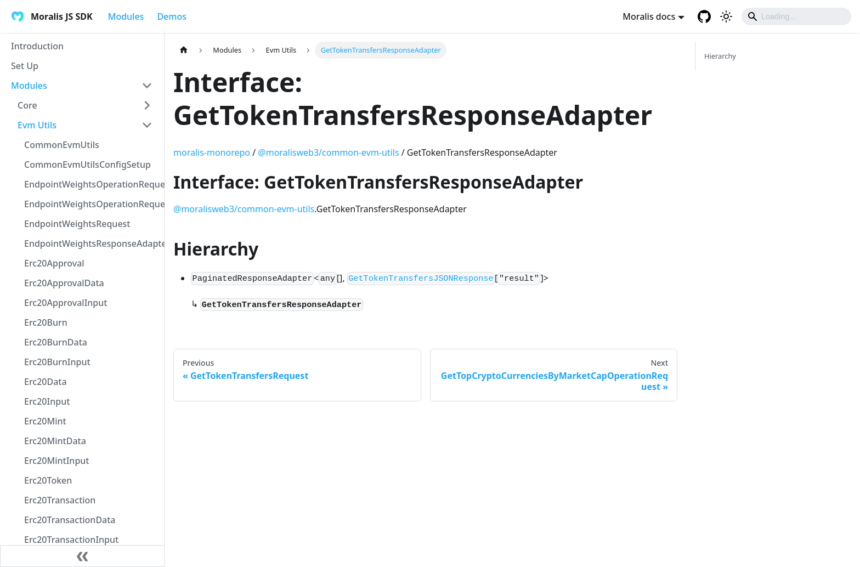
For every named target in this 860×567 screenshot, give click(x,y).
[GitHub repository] (704, 16)
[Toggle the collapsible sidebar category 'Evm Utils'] (147, 125)
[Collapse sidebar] (82, 556)
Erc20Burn (45, 322)
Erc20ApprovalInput (65, 303)
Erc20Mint (45, 421)
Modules (126, 16)
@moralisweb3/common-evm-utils (328, 152)
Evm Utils (37, 125)
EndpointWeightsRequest (77, 224)
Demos (171, 16)
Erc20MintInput (56, 461)
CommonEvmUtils (61, 145)
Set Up (24, 66)
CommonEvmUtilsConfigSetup (87, 164)
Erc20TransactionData (70, 520)
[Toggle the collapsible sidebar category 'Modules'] (147, 85)
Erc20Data (45, 382)
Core (27, 105)
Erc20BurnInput (57, 362)
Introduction (37, 46)
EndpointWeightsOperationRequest (91, 184)
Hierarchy (720, 56)
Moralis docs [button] (649, 16)
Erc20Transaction (59, 500)
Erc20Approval (54, 263)
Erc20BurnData (55, 342)
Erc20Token (48, 480)
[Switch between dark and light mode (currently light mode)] (726, 16)
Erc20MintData (55, 441)
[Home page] (183, 50)
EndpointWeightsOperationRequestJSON (91, 204)
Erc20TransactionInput (71, 540)
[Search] (796, 16)
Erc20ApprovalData (64, 283)
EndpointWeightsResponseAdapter (91, 243)
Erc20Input (47, 401)
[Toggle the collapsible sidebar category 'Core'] (147, 105)
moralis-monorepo (211, 152)
